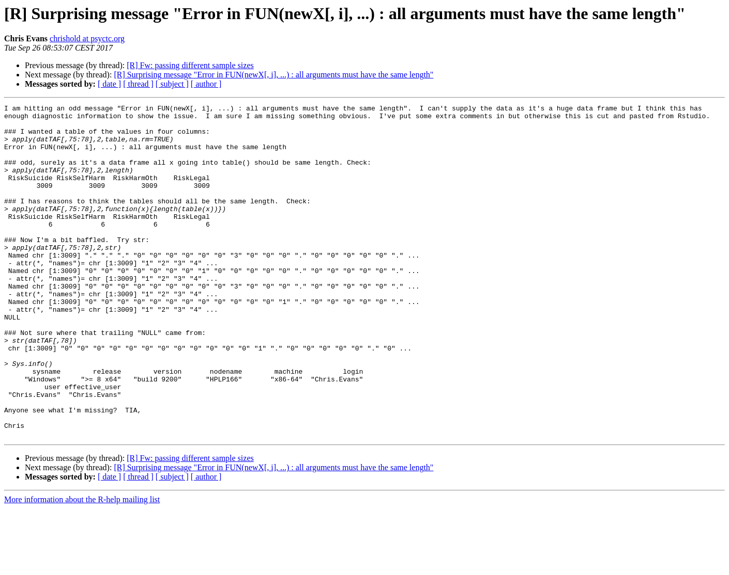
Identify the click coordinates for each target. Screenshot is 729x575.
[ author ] (206, 83)
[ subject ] (172, 83)
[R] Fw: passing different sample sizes (190, 65)
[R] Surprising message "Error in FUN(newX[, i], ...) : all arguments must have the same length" (273, 74)
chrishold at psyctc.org (87, 38)
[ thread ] (138, 83)
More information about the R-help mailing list (82, 566)
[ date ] (109, 83)
